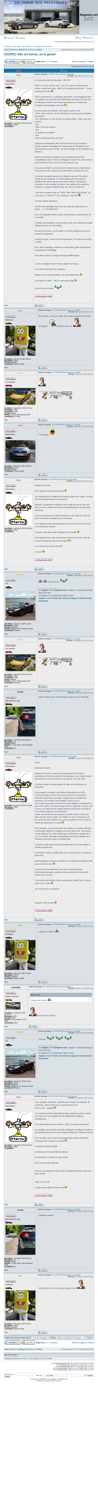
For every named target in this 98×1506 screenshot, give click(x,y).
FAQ (78, 38)
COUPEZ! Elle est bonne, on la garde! (30, 54)
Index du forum (10, 50)
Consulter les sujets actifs (42, 46)
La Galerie (38, 50)
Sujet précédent (77, 66)
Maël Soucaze (56, 1381)
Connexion (9, 38)
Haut (6, 305)
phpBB (42, 1379)
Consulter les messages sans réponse (18, 46)
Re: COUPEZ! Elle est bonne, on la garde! (66, 310)
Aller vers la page (78, 61)
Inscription (20, 38)
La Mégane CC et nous (25, 50)
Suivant (91, 61)
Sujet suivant (88, 66)
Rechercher (88, 38)
